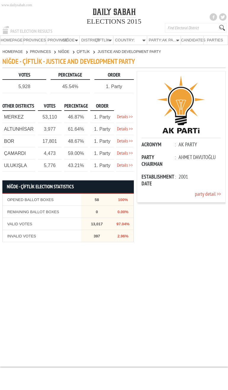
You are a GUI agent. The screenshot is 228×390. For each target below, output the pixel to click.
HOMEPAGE (12, 40)
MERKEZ (14, 116)
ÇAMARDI (15, 153)
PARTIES (215, 40)
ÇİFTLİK (86, 51)
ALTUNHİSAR (18, 128)
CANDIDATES (192, 40)
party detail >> (208, 194)
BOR (9, 140)
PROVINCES (34, 40)
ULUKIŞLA (15, 165)
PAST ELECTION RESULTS (31, 31)
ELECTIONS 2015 (114, 21)
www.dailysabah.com (16, 5)
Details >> (125, 117)
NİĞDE (66, 51)
